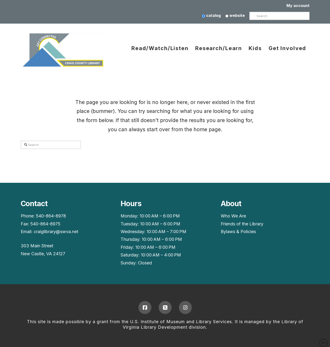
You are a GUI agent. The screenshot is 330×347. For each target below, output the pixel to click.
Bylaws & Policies (238, 231)
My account (298, 5)
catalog (211, 15)
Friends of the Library (242, 223)
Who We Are (233, 215)
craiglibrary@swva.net (56, 231)
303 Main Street (37, 245)
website (235, 15)
